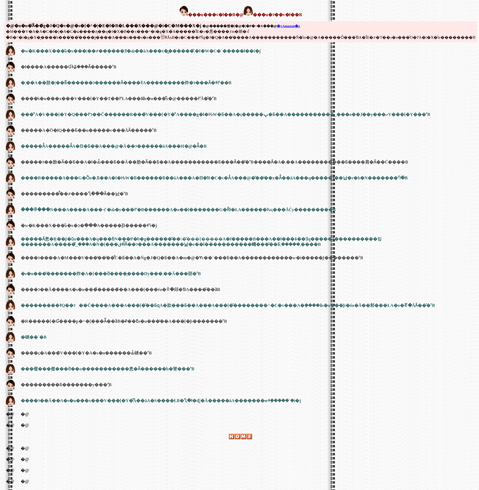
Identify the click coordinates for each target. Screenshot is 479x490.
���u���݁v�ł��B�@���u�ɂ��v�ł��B (240, 14)
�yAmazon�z (288, 26)
